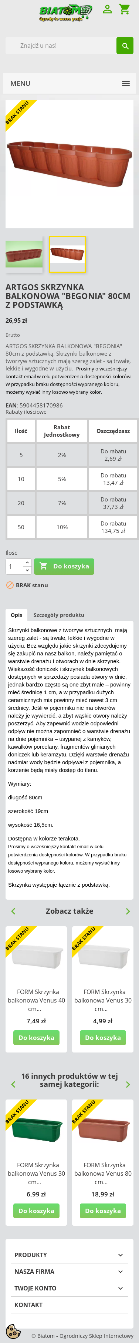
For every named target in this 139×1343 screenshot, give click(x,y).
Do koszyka (64, 566)
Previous (10, 908)
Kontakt (28, 1305)
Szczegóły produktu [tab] (59, 614)
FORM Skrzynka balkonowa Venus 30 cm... (103, 1000)
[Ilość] (14, 566)
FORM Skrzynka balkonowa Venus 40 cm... (36, 1000)
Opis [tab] (16, 614)
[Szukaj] (69, 45)
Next (125, 908)
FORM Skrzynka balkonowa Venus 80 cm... (103, 1173)
